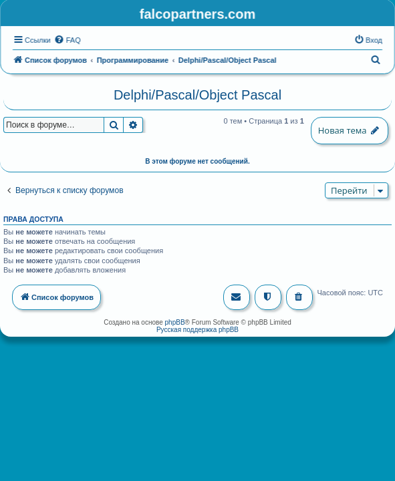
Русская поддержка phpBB (197, 328)
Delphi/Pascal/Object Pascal (197, 94)
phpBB (175, 321)
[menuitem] (67, 39)
